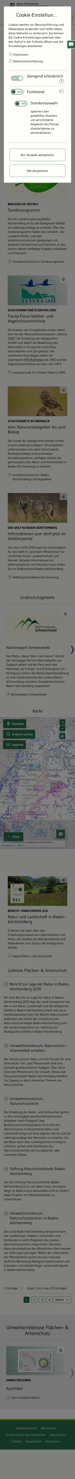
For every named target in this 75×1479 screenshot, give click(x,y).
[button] (71, 44)
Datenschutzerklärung (28, 61)
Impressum (20, 54)
